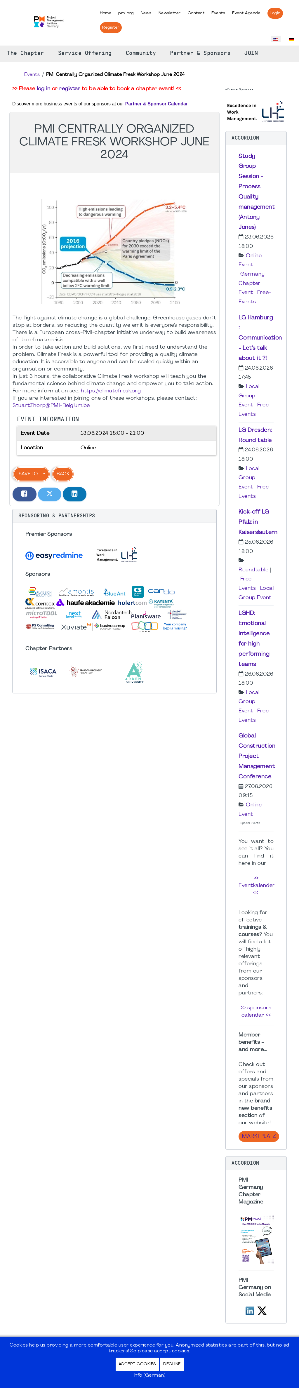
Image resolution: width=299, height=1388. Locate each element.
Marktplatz (259, 1136)
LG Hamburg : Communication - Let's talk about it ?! (260, 338)
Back (63, 474)
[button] (114, 516)
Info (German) (150, 1375)
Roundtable (253, 570)
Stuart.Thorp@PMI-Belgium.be (51, 405)
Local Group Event (249, 396)
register (69, 88)
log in (43, 88)
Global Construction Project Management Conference (257, 756)
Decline (172, 1364)
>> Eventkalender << (257, 885)
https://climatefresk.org (111, 391)
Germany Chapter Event (252, 283)
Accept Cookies (137, 1364)
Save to (28, 474)
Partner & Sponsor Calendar (156, 103)
